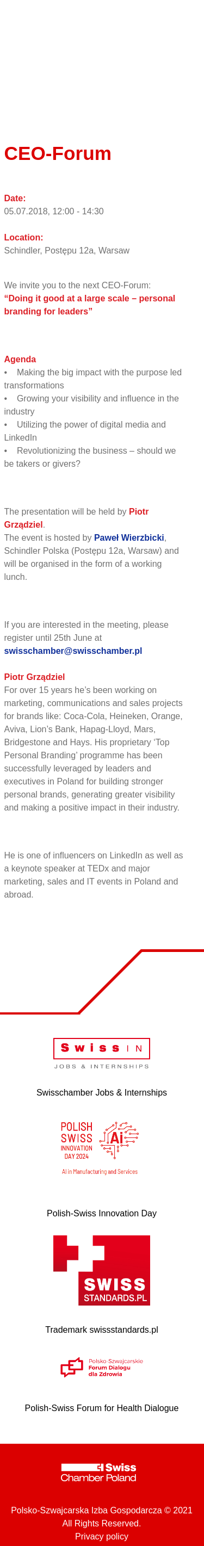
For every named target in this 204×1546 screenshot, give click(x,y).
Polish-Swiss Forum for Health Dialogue (102, 1408)
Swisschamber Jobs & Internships (101, 1092)
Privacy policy (101, 1536)
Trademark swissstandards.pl (101, 1329)
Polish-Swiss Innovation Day (102, 1213)
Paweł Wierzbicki (129, 537)
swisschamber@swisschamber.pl (73, 650)
